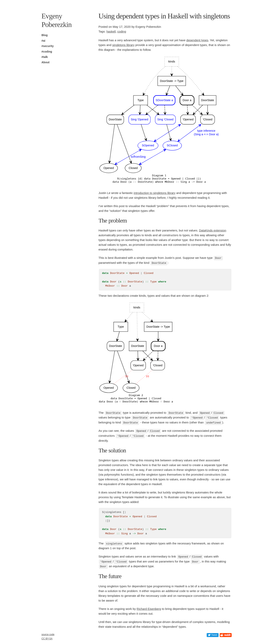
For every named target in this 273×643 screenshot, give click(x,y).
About (45, 62)
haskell (111, 31)
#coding (47, 51)
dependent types (197, 40)
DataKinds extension (212, 230)
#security (48, 46)
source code (48, 634)
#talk (45, 57)
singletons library (123, 45)
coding (121, 31)
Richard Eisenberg (149, 607)
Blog (45, 35)
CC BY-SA (47, 638)
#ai (43, 40)
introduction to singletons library (154, 193)
